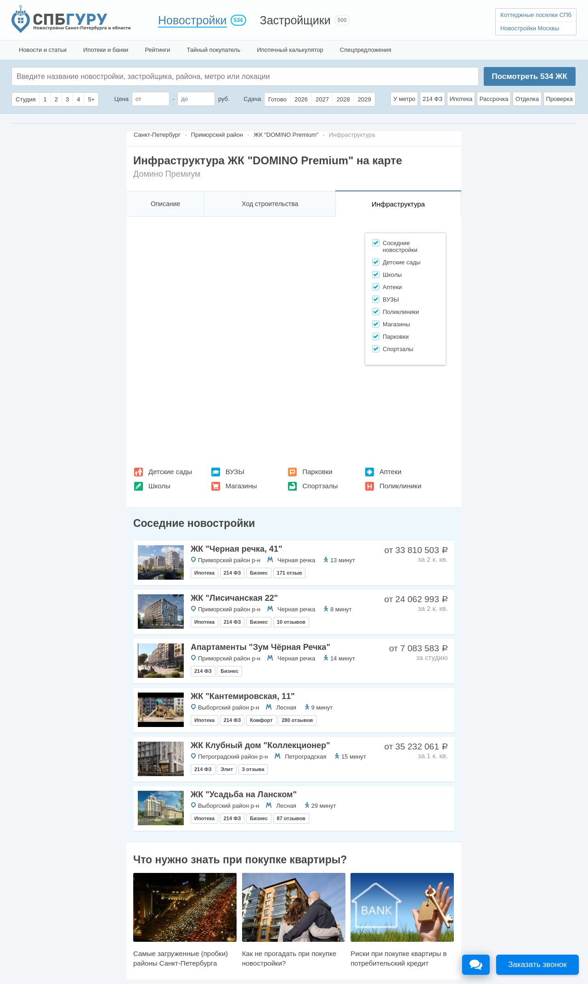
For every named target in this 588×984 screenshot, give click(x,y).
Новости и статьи (43, 49)
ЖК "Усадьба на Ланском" (244, 794)
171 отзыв (289, 573)
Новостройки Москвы (529, 28)
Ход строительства (270, 203)
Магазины (241, 486)
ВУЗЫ (235, 471)
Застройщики (295, 20)
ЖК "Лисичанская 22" (234, 598)
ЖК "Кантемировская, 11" (243, 696)
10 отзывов (291, 622)
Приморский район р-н (229, 560)
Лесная (286, 707)
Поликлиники (400, 486)
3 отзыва (253, 769)
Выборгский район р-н (228, 707)
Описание (165, 203)
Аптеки (390, 471)
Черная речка (296, 560)
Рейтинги (157, 49)
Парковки (317, 471)
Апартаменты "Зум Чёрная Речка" (260, 647)
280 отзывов (297, 720)
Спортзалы (320, 486)
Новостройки (192, 20)
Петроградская (305, 756)
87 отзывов (291, 818)
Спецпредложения (365, 49)
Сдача (252, 98)
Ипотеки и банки (105, 49)
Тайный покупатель (213, 49)
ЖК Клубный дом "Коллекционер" (260, 745)
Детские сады (170, 471)
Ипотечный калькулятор (290, 49)
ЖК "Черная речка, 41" (236, 549)
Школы (159, 486)
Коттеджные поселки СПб (535, 14)
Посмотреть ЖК (529, 76)
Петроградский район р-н (233, 756)
